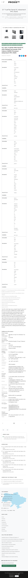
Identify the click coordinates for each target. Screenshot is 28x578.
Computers (4, 522)
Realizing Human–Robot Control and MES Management (13, 479)
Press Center (4, 530)
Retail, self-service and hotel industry (8, 544)
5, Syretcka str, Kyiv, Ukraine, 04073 (10, 494)
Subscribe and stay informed (9, 565)
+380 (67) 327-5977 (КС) (7, 496)
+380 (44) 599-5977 (6, 504)
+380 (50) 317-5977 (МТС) (7, 498)
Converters (4, 527)
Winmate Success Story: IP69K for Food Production (12, 481)
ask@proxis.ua (6, 508)
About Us (3, 520)
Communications (5, 525)
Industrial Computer (13, 16)
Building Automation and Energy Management (11, 551)
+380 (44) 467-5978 (6, 505)
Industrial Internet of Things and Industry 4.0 (10, 537)
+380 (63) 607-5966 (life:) (7, 500)
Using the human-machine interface (8, 553)
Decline (11, 576)
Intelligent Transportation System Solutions (10, 549)
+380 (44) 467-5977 (7, 502)
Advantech (9, 55)
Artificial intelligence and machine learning (10, 556)
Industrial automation (6, 547)
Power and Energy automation (7, 546)
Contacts (3, 518)
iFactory (3, 554)
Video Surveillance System (7, 542)
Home (3, 16)
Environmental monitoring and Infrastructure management (13, 539)
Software (3, 529)
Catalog (6, 16)
